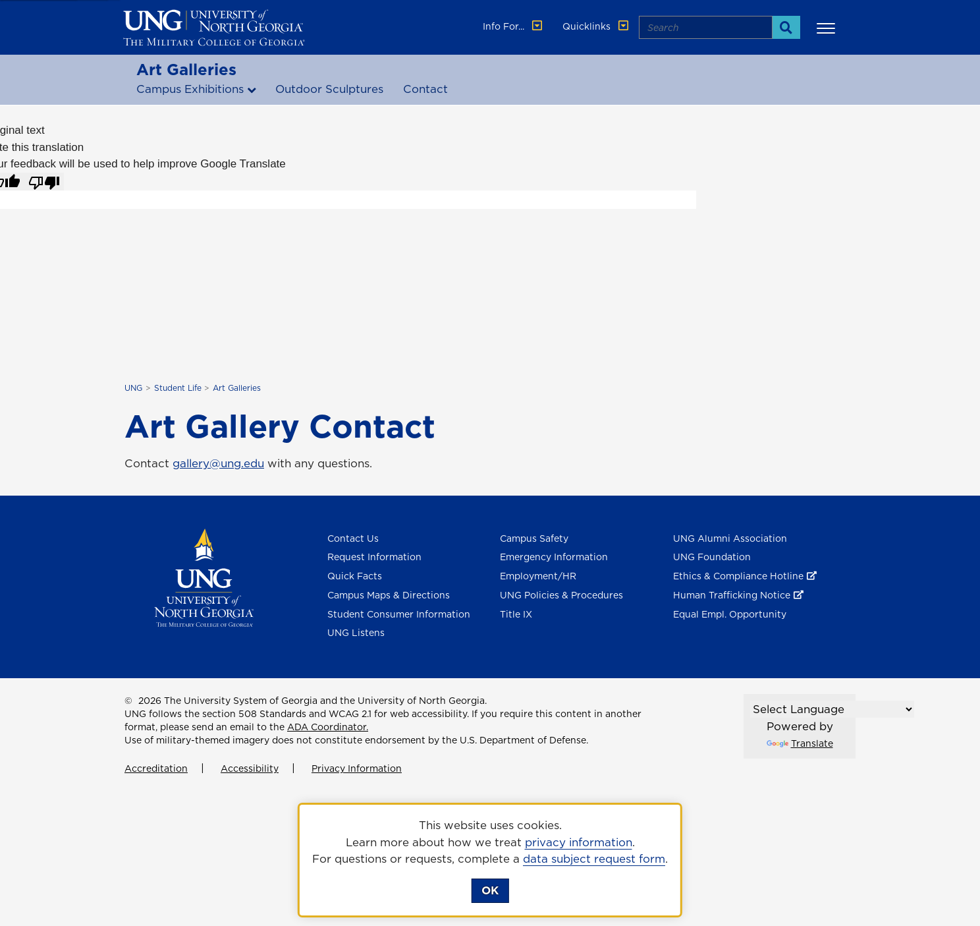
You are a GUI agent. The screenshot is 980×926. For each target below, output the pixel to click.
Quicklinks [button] (596, 26)
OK (490, 890)
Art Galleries (186, 69)
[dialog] (490, 860)
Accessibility (250, 768)
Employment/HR (538, 576)
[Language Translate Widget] (832, 709)
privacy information (578, 842)
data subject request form (594, 859)
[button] (828, 27)
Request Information (374, 557)
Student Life (178, 387)
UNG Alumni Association (730, 538)
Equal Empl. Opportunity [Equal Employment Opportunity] (729, 614)
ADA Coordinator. (327, 727)
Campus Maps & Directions (388, 595)
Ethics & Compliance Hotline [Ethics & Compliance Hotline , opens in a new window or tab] (738, 576)
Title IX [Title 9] (516, 614)
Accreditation (156, 768)
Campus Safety (534, 538)
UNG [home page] (133, 387)
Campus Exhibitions (190, 89)
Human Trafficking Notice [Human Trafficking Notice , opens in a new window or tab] (731, 595)
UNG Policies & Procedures (561, 595)
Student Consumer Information (398, 614)
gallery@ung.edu (218, 463)
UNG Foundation (712, 557)
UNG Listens (356, 632)
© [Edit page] (128, 700)
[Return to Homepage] (204, 577)
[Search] (786, 27)
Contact (425, 89)
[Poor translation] (44, 182)
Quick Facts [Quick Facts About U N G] (354, 576)
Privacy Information (357, 768)
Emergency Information (554, 557)
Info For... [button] (514, 26)
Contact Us (353, 538)
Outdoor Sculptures (329, 89)
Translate (800, 743)
